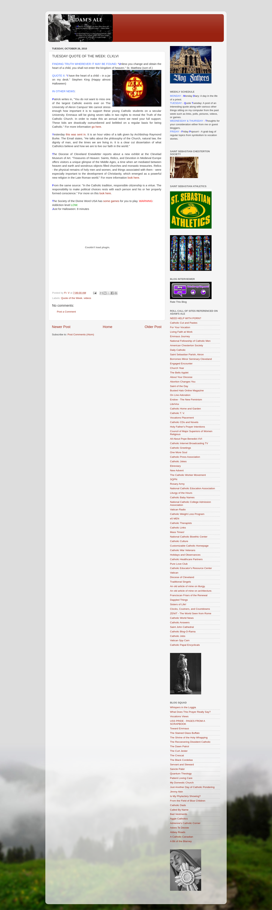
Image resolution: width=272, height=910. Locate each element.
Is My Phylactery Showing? (185, 796)
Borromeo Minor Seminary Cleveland (191, 359)
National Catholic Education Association (192, 488)
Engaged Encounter (181, 363)
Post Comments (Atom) (81, 334)
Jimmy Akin (176, 791)
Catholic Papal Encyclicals (185, 645)
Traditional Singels (180, 581)
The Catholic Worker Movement (188, 475)
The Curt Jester (179, 751)
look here (133, 177)
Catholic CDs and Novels (184, 422)
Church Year (177, 368)
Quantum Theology (181, 773)
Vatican (174, 572)
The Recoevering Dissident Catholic (190, 741)
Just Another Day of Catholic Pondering (192, 787)
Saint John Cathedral (182, 627)
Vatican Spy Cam (179, 640)
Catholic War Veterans (182, 550)
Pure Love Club (179, 563)
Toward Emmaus (179, 728)
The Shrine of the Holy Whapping (189, 737)
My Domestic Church (182, 782)
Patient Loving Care (181, 778)
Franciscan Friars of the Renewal (188, 595)
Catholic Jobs (177, 636)
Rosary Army (177, 483)
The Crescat (177, 755)
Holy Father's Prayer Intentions (187, 426)
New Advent (177, 470)
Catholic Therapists (181, 523)
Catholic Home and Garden (185, 408)
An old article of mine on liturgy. (187, 586)
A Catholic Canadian (181, 836)
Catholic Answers (180, 622)
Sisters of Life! (178, 604)
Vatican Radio (178, 509)
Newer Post (61, 327)
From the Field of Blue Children (187, 800)
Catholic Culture (179, 541)
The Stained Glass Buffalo (185, 733)
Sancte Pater (177, 769)
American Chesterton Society (186, 345)
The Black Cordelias (181, 760)
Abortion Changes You (182, 381)
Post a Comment (66, 311)
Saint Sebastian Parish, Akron (187, 354)
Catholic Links (178, 527)
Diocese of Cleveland (182, 577)
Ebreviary (175, 466)
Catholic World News (182, 618)
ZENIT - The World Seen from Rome (190, 613)
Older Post (153, 327)
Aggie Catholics (179, 818)
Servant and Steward (182, 764)
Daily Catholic (178, 350)
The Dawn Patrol (179, 746)
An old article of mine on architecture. (191, 590)
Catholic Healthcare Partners (186, 559)
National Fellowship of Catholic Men (190, 340)
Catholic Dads (178, 805)
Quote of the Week (71, 298)
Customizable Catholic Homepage (189, 545)
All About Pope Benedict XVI (186, 438)
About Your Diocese (181, 377)
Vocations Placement (182, 417)
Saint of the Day (179, 386)
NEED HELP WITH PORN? (185, 318)
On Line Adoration (180, 395)
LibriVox (174, 404)
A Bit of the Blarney (181, 841)
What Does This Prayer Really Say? (190, 711)
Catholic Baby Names (182, 497)
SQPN (173, 479)
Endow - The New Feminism (186, 399)
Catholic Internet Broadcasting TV (189, 443)
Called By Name (179, 809)
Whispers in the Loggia (183, 707)
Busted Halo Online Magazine (187, 390)
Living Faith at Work (181, 331)
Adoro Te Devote (179, 827)
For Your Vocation (180, 327)
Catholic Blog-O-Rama (183, 631)
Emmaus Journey (180, 336)
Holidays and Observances (185, 554)
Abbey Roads (177, 832)
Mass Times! (177, 532)
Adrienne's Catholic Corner (185, 823)
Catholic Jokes (178, 461)
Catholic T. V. (177, 413)
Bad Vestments (178, 814)
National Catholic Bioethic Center (188, 536)
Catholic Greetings (180, 447)
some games (111, 201)
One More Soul (178, 452)
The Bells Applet (179, 372)
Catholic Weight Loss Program (187, 514)
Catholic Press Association (185, 456)
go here (96, 126)
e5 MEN (174, 518)
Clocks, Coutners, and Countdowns (190, 608)
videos (87, 298)
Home (107, 327)
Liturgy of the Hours (181, 492)
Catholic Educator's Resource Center (191, 568)
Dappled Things (179, 599)
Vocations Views (179, 716)
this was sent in (76, 134)
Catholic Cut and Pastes (183, 322)
